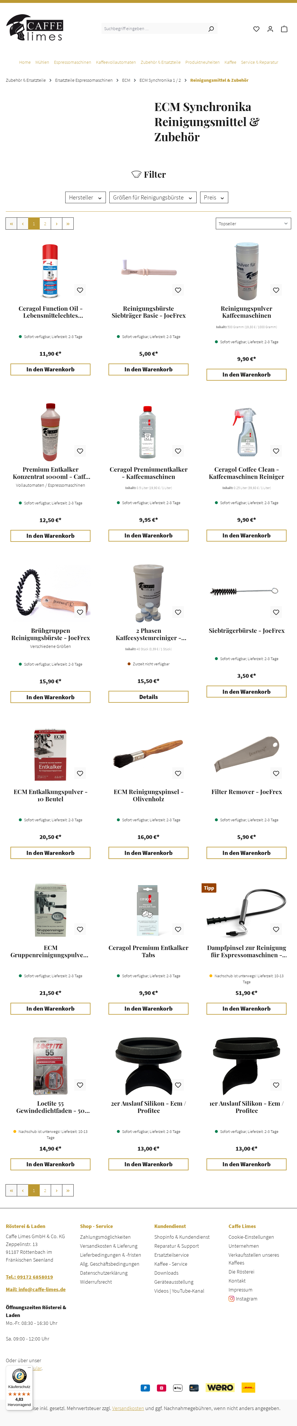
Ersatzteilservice (171, 1254)
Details (148, 697)
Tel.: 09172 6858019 (29, 1277)
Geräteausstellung (173, 1281)
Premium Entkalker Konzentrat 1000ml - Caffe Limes (50, 473)
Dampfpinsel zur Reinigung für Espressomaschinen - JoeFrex (246, 951)
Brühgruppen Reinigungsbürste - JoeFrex (50, 634)
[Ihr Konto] (270, 28)
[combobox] (153, 28)
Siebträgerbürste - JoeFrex (247, 630)
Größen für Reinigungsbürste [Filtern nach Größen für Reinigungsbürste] (153, 197)
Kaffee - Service (170, 1263)
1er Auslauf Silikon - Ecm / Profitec (246, 1107)
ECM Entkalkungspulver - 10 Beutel (51, 795)
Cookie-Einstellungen (251, 1237)
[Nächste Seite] (56, 223)
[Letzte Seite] (68, 223)
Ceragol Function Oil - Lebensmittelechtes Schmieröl (51, 312)
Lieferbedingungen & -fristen (110, 1254)
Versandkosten (128, 1408)
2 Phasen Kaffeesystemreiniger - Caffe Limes (148, 634)
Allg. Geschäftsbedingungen (110, 1263)
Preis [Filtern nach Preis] (214, 197)
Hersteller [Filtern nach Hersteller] (85, 197)
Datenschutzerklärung (104, 1272)
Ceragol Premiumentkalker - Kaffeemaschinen (149, 473)
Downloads (166, 1272)
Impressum (241, 1289)
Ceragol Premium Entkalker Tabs (148, 951)
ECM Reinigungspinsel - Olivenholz (149, 795)
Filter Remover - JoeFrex (246, 791)
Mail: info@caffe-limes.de (36, 1289)
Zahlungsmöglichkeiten (105, 1237)
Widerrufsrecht (96, 1281)
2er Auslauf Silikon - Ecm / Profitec (148, 1107)
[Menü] (29, 1368)
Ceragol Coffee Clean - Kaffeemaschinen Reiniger (246, 473)
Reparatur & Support (176, 1245)
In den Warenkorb (50, 369)
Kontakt (237, 1280)
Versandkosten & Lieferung (108, 1245)
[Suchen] (211, 28)
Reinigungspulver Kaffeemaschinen (246, 312)
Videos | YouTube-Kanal (179, 1290)
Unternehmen (244, 1245)
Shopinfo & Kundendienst (182, 1237)
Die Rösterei (241, 1271)
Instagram (247, 1298)
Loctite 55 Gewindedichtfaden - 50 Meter (50, 1107)
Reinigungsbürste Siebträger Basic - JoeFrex (149, 312)
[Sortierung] (253, 223)
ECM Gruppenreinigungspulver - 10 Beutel (50, 951)
